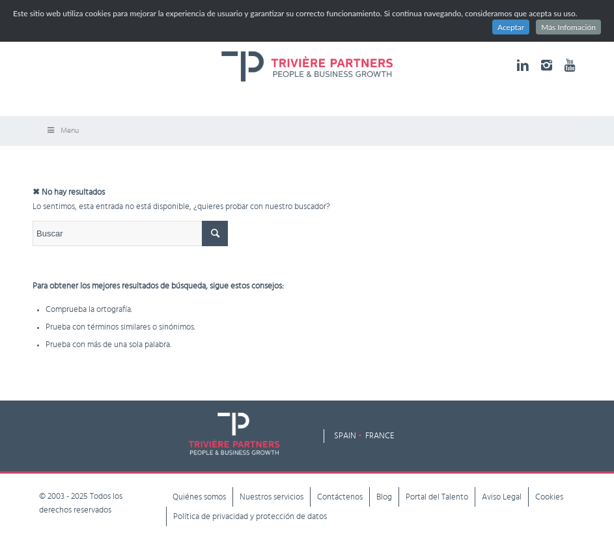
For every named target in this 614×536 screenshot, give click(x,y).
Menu (62, 130)
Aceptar (510, 27)
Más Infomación (568, 27)
